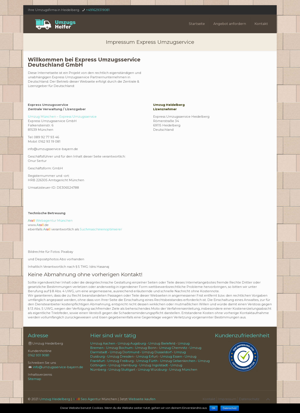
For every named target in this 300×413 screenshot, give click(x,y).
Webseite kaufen (141, 399)
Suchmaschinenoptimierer (101, 229)
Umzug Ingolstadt (153, 365)
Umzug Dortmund (124, 352)
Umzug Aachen (102, 343)
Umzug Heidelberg (54, 399)
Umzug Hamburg (122, 365)
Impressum (227, 399)
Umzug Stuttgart (121, 369)
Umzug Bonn (145, 348)
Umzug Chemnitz (173, 348)
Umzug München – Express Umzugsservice (62, 117)
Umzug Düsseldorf (156, 352)
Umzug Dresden (120, 356)
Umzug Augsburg (132, 343)
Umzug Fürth (146, 361)
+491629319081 (98, 10)
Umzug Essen (171, 356)
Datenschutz (249, 399)
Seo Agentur (91, 399)
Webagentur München (54, 220)
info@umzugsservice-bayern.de (58, 367)
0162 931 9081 (38, 355)
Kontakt (209, 399)
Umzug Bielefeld (161, 343)
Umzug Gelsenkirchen (177, 361)
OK (213, 408)
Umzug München (183, 369)
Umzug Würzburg (152, 369)
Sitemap (34, 379)
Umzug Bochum (119, 348)
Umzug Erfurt (147, 356)
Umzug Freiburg (120, 361)
